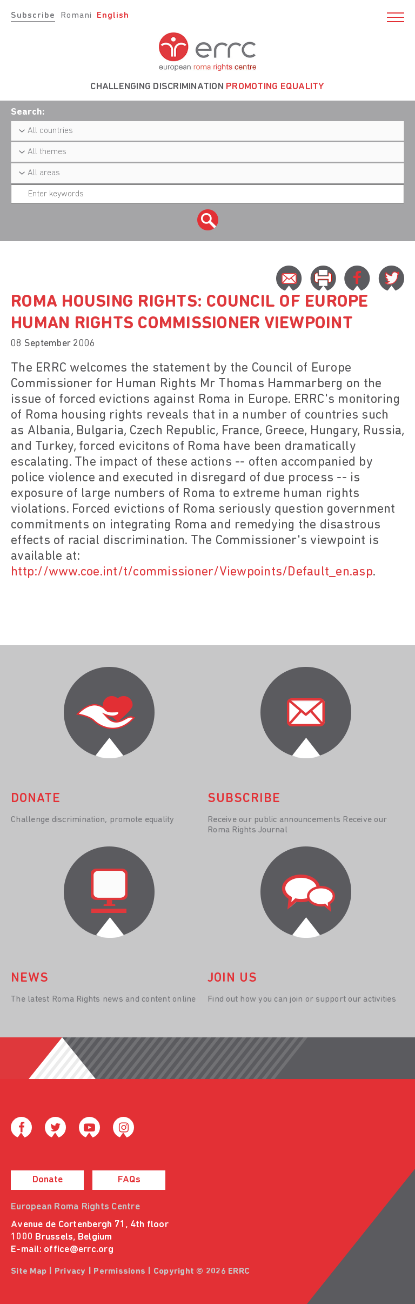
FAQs (129, 1180)
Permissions (119, 1271)
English (113, 15)
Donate (47, 1180)
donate (36, 798)
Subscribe (33, 15)
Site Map (28, 1271)
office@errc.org (78, 1250)
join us (232, 978)
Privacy (70, 1271)
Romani (76, 15)
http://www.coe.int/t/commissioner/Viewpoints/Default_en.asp (192, 572)
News (30, 978)
